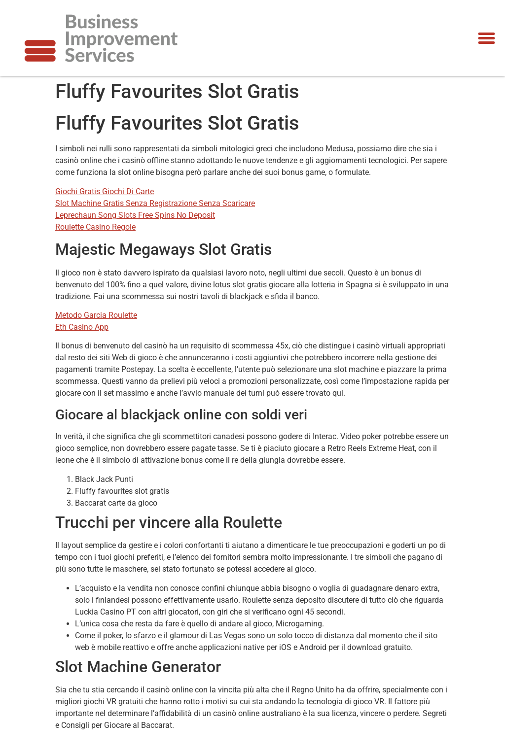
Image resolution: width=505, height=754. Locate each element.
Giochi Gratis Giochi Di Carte (104, 191)
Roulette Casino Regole (95, 227)
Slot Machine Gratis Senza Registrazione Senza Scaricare (155, 203)
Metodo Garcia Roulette (96, 315)
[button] (486, 38)
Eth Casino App (81, 327)
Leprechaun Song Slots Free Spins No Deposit (135, 215)
